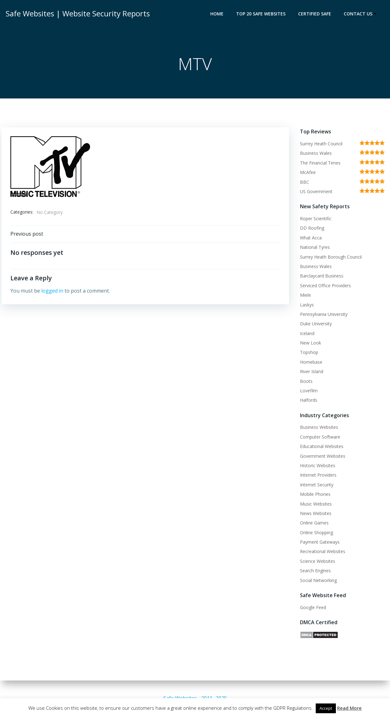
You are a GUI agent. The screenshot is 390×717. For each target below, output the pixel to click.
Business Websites (318, 428)
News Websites (315, 514)
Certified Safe (315, 14)
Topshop (308, 353)
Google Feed (312, 608)
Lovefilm (308, 391)
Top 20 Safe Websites (261, 14)
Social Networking (317, 581)
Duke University (315, 324)
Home (217, 14)
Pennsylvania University (323, 314)
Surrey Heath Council (320, 144)
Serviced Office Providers (324, 286)
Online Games (313, 523)
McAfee (307, 173)
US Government (315, 192)
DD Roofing (311, 229)
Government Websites (321, 456)
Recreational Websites (321, 552)
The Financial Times (319, 163)
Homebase (310, 362)
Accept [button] (325, 708)
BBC (303, 182)
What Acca (310, 238)
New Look (309, 343)
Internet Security (315, 485)
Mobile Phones (314, 495)
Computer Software (319, 437)
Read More (349, 708)
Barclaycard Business (320, 276)
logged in (53, 293)
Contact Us (362, 14)
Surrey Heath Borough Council (330, 257)
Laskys (306, 305)
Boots (305, 381)
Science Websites (316, 561)
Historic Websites (316, 466)
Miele (304, 296)
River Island (310, 372)
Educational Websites (320, 447)
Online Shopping (315, 533)
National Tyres (314, 248)
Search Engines (314, 571)
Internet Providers (317, 476)
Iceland (306, 334)
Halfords (307, 401)
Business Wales (315, 154)
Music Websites (315, 504)
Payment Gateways (319, 543)
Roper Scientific (315, 219)
